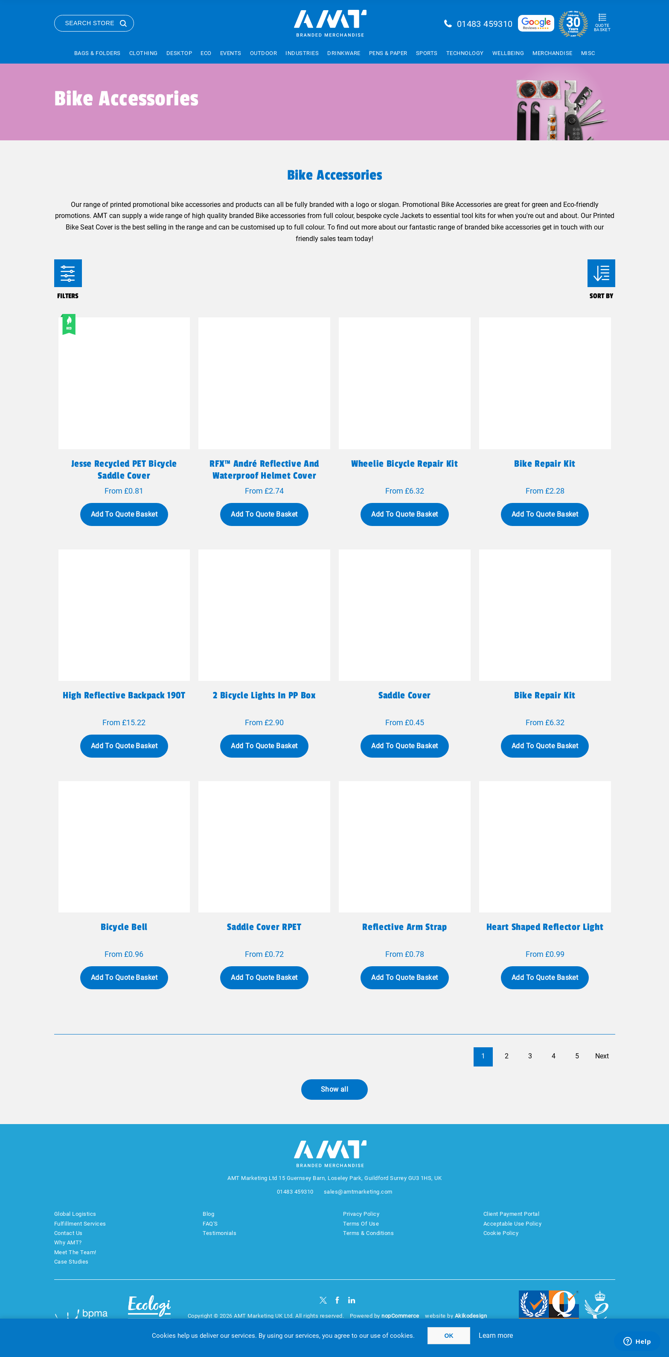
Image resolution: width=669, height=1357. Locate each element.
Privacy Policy (361, 1214)
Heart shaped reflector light (545, 927)
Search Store (90, 23)
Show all (335, 1089)
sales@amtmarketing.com (358, 1191)
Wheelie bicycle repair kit (404, 463)
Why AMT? (68, 1242)
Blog (208, 1214)
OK (449, 1335)
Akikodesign (471, 1316)
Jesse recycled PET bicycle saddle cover (124, 469)
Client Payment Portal (511, 1214)
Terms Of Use (361, 1223)
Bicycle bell (124, 927)
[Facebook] (337, 1300)
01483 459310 (485, 24)
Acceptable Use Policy (512, 1223)
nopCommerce (400, 1316)
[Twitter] (323, 1300)
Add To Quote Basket (124, 514)
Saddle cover (404, 695)
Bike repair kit (545, 463)
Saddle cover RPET (264, 927)
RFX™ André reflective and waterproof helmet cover (264, 469)
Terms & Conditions (368, 1233)
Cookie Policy (501, 1233)
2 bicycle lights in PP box (264, 695)
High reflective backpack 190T (124, 695)
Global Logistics (75, 1214)
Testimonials (219, 1233)
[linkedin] (351, 1300)
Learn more (496, 1335)
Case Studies (71, 1261)
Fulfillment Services (80, 1223)
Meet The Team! (75, 1252)
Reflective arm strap (404, 927)
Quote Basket (602, 27)
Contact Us (68, 1233)
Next (602, 1056)
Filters (68, 273)
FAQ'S (210, 1223)
